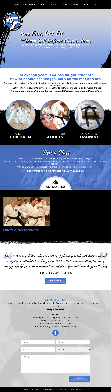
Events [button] (55, 4)
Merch (87, 4)
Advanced (89, 135)
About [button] (77, 4)
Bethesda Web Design (81, 389)
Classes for (20, 135)
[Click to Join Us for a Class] (55, 183)
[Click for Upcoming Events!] (26, 227)
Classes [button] (43, 4)
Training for (55, 135)
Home (17, 4)
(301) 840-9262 (56, 309)
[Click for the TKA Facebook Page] (55, 333)
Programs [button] (29, 4)
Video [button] (66, 4)
